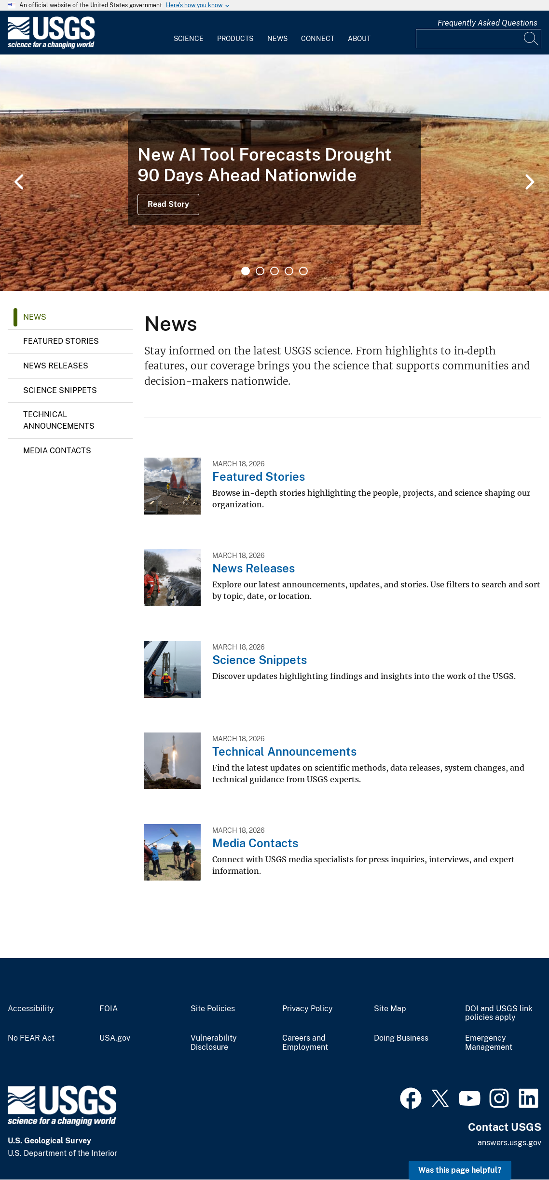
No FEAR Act (31, 1038)
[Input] (478, 38)
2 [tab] (260, 271)
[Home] (51, 46)
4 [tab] (289, 271)
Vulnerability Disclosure (214, 1043)
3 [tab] (274, 271)
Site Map (390, 1008)
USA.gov (114, 1038)
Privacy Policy (307, 1008)
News (277, 38)
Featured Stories (61, 341)
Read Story (168, 204)
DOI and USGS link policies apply (499, 1013)
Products (235, 38)
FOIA (108, 1008)
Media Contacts (57, 450)
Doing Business (401, 1038)
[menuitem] (188, 32)
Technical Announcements (59, 420)
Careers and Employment (305, 1043)
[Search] (531, 38)
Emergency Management (488, 1043)
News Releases (55, 365)
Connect (317, 38)
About (359, 38)
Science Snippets (60, 390)
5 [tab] (303, 271)
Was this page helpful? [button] (460, 1170)
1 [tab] (245, 271)
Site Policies (213, 1008)
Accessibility (31, 1008)
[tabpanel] (274, 172)
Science (189, 38)
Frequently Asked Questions (487, 22)
